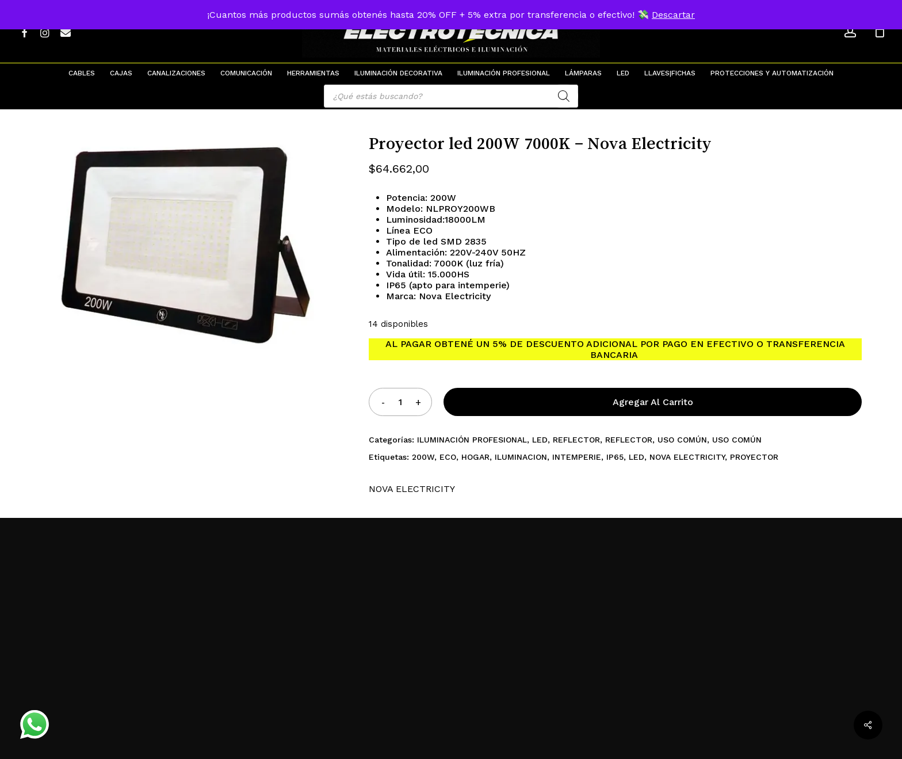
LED (540, 439)
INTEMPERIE (576, 456)
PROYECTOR (754, 456)
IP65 (615, 456)
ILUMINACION (521, 456)
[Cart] (879, 31)
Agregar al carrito (653, 401)
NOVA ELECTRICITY (687, 456)
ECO (447, 456)
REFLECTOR (576, 439)
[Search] (563, 96)
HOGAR (475, 456)
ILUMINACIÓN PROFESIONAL (472, 439)
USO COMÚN (682, 439)
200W (423, 456)
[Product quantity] (400, 401)
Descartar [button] (673, 14)
